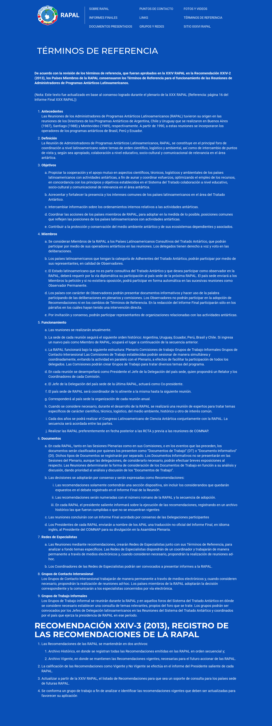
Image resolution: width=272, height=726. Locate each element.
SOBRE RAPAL (99, 9)
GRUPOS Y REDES (151, 26)
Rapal (70, 15)
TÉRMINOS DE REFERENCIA (203, 17)
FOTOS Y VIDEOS (195, 9)
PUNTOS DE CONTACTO (156, 9)
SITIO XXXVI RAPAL (197, 26)
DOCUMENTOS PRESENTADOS (110, 26)
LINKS (143, 17)
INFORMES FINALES (103, 17)
